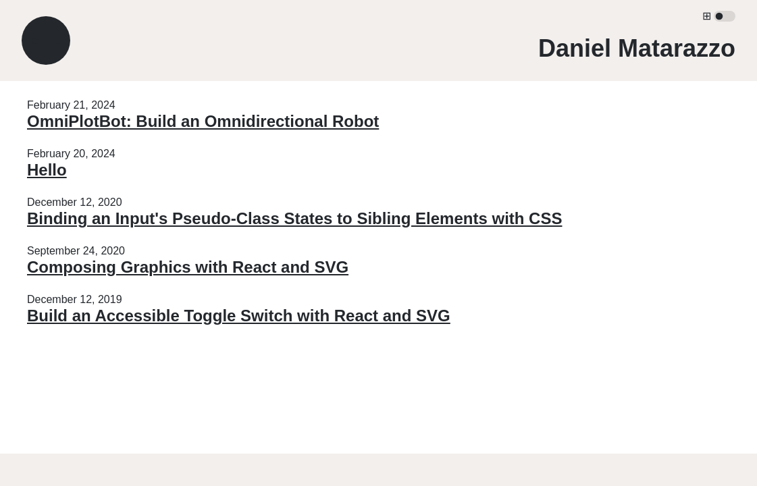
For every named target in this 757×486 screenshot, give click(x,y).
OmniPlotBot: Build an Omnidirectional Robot (203, 121)
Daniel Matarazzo (636, 48)
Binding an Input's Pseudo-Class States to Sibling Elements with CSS (294, 218)
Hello (47, 170)
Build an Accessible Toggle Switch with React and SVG (238, 315)
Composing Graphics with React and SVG (187, 267)
